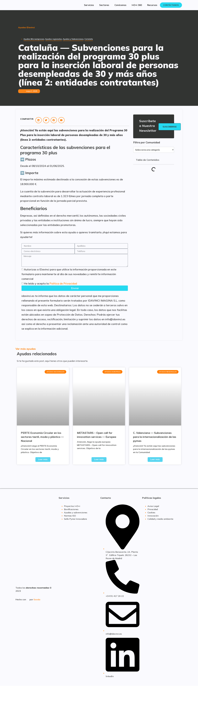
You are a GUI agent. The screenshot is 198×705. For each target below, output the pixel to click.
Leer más (43, 459)
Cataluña (88, 39)
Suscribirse (170, 126)
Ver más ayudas (25, 348)
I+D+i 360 (137, 5)
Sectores (104, 5)
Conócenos (120, 5)
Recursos (152, 5)
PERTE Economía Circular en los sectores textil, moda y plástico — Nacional (42, 436)
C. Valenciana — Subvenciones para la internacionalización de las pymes (154, 436)
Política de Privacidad (63, 283)
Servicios (89, 5)
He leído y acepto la (50, 283)
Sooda (37, 599)
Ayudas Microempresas (34, 39)
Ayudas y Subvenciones (73, 39)
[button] (38, 120)
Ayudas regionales (53, 39)
